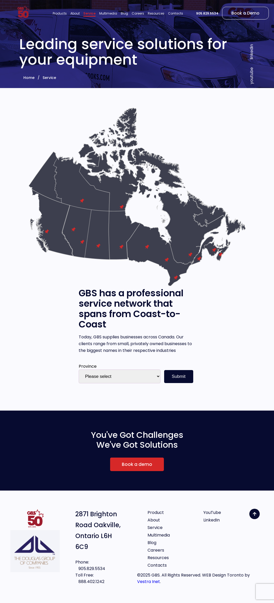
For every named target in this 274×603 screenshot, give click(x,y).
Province (88, 366)
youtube (252, 75)
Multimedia (159, 535)
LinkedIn (211, 520)
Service (49, 77)
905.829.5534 (207, 13)
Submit (178, 376)
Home (29, 77)
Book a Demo (245, 13)
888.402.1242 (89, 582)
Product (156, 512)
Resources (158, 558)
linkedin (252, 51)
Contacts (157, 565)
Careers (156, 550)
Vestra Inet (148, 582)
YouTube (212, 512)
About (154, 520)
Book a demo (137, 464)
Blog (152, 543)
